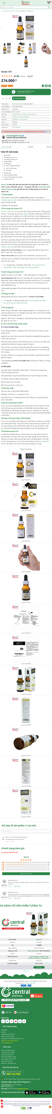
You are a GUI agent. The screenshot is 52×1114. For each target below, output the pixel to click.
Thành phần (7, 155)
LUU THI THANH (11, 1085)
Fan (7, 1012)
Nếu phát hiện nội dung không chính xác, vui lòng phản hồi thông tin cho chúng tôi (25, 131)
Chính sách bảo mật (29, 983)
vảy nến (10, 247)
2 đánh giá (22, 76)
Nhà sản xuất (7, 173)
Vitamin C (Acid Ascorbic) (29, 114)
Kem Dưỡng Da (16, 127)
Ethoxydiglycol (25, 117)
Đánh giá (49, 147)
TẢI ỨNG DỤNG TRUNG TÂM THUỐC (13, 1092)
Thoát (29, 985)
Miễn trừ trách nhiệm (7, 1036)
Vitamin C (4, 211)
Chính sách (7, 1047)
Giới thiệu (4, 1030)
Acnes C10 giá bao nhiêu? (10, 175)
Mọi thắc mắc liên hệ (10, 1067)
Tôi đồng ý (23, 985)
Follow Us (5, 1018)
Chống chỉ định (8, 161)
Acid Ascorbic (12, 211)
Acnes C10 (4, 184)
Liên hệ (3, 1032)
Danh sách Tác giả (6, 1061)
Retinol (44, 200)
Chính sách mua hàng (7, 1052)
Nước (15, 200)
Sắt (23, 218)
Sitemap (3, 1063)
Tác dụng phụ (7, 163)
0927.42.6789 (14, 1074)
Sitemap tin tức (12, 1063)
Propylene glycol (6, 200)
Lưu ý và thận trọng (11, 168)
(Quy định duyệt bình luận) (10, 852)
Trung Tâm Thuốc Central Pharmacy (39, 1101)
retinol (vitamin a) (35, 956)
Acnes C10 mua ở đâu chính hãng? (13, 177)
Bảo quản (8, 170)
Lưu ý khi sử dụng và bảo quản (12, 165)
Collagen (25, 214)
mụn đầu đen (44, 441)
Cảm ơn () (17, 886)
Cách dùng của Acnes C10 (11, 159)
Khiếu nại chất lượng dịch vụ (9, 1040)
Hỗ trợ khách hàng (10, 1026)
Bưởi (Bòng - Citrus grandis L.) (20, 119)
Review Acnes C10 (9, 179)
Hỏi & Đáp (30, 147)
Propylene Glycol (16, 117)
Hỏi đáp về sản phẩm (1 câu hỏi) (19, 825)
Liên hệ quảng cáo (6, 1043)
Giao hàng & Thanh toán (8, 1059)
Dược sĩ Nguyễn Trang (14, 136)
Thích (7, 841)
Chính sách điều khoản (8, 1050)
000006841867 (7, 1086)
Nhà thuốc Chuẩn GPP (8, 1034)
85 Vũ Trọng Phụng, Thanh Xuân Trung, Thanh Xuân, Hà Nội (22, 1079)
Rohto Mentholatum (17, 104)
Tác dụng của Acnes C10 (10, 157)
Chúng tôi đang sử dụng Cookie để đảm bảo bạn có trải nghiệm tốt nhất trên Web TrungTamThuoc (25, 982)
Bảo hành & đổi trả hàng (8, 1057)
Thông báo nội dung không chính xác (12, 1038)
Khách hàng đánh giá (13, 848)
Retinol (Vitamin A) (17, 114)
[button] (24, 971)
